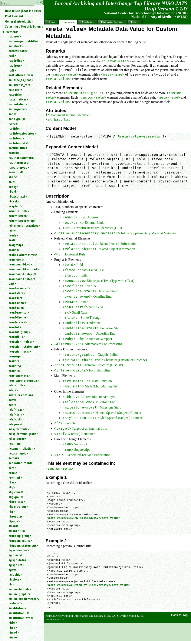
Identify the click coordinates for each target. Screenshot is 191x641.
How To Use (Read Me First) (23, 11)
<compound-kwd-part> (24, 269)
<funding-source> (20, 540)
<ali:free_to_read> (21, 80)
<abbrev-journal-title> (23, 41)
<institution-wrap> (21, 618)
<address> (15, 65)
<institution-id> (19, 613)
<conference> (18, 322)
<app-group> (17, 119)
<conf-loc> (15, 298)
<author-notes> (19, 162)
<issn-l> (14, 632)
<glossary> (15, 555)
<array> (13, 123)
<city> (12, 230)
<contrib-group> (19, 332)
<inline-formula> (20, 589)
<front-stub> (17, 531)
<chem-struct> (18, 216)
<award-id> (16, 172)
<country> (15, 366)
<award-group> (19, 167)
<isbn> (13, 622)
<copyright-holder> (21, 341)
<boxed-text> (18, 196)
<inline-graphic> (19, 594)
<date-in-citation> (21, 395)
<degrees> (15, 424)
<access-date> (18, 51)
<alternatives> (18, 99)
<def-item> (16, 414)
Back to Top (179, 615)
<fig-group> (16, 497)
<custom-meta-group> (24, 380)
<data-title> (17, 385)
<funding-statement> (23, 545)
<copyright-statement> (24, 346)
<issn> (13, 627)
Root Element (14, 16)
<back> (13, 177)
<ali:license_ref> (19, 85)
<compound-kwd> (20, 264)
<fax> (12, 482)
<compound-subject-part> (22, 281)
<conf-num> (16, 307)
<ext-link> (15, 477)
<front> (14, 526)
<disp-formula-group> (23, 434)
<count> (14, 361)
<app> (13, 114)
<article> (14, 128)
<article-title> (18, 148)
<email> (14, 458)
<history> (15, 579)
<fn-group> (16, 516)
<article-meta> (19, 143)
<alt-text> (15, 89)
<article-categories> (22, 133)
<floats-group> (18, 506)
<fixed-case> (17, 501)
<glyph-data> (17, 560)
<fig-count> (16, 492)
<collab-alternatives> (23, 254)
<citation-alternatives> (24, 225)
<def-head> (16, 409)
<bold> (13, 191)
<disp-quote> (17, 438)
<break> (14, 201)
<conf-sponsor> (19, 312)
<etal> (13, 472)
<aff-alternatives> (21, 75)
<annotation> (18, 104)
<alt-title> (15, 94)
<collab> (14, 250)
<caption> (15, 206)
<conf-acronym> (19, 288)
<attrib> (14, 153)
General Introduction (19, 21)
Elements (12, 32)
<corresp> (15, 356)
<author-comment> (21, 157)
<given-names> (19, 550)
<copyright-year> (20, 351)
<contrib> (15, 327)
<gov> (12, 570)
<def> (12, 405)
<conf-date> (17, 293)
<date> (13, 390)
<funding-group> (20, 535)
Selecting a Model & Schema (24, 26)
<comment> (16, 259)
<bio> (12, 182)
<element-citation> (22, 448)
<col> (12, 240)
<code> (13, 235)
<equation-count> (21, 463)
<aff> (12, 70)
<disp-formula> (19, 429)
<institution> (17, 608)
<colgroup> (16, 245)
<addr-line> (16, 60)
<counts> (14, 371)
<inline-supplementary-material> (24, 601)
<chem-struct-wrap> (22, 220)
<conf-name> (17, 303)
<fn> (11, 511)
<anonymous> (18, 109)
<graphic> (15, 574)
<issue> (13, 637)
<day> (12, 400)
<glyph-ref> (16, 565)
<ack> (12, 55)
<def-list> (15, 419)
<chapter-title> (19, 211)
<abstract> (16, 46)
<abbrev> (15, 36)
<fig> (12, 487)
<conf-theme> (18, 317)
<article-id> (16, 138)
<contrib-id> (17, 336)
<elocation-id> (18, 453)
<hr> (11, 584)
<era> (12, 468)
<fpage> (14, 521)
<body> (13, 187)
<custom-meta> (19, 375)
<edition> (15, 443)
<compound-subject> (22, 274)
